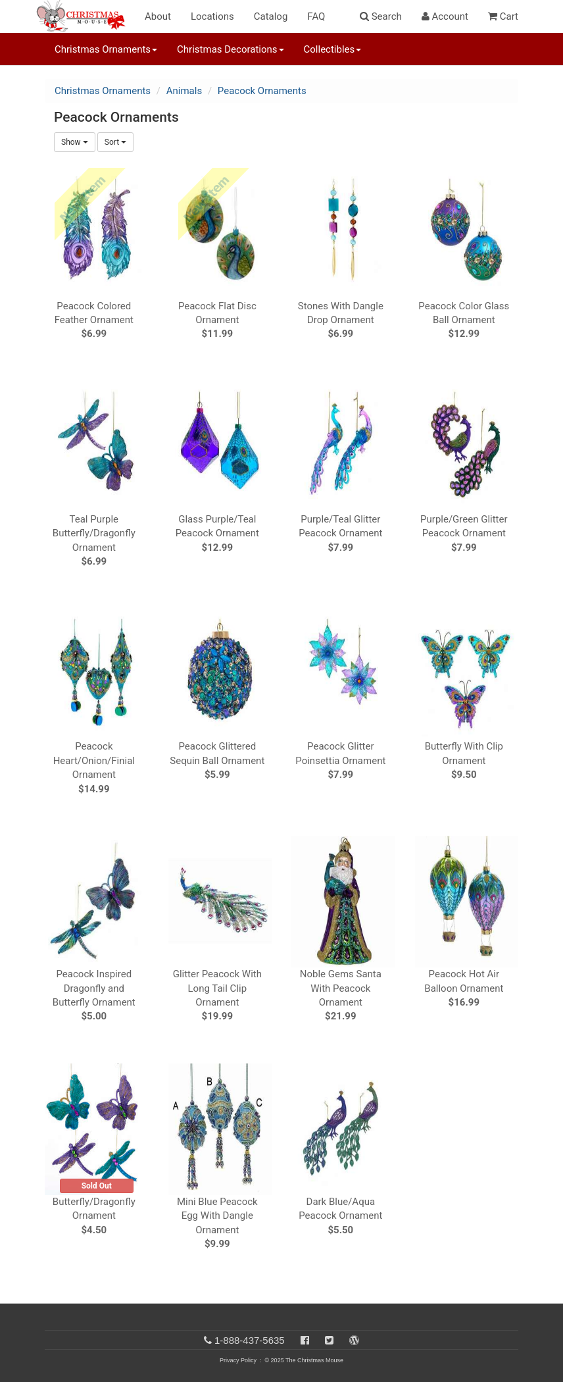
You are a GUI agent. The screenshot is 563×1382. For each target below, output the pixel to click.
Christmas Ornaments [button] (106, 49)
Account (445, 16)
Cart (503, 16)
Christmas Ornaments (103, 91)
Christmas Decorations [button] (230, 49)
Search (381, 16)
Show (74, 142)
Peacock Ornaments (262, 91)
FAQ (316, 16)
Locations (212, 16)
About (158, 16)
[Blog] (354, 1340)
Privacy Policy (238, 1360)
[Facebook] (305, 1340)
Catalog (271, 16)
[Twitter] (329, 1340)
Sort (115, 142)
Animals (184, 91)
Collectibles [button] (333, 49)
